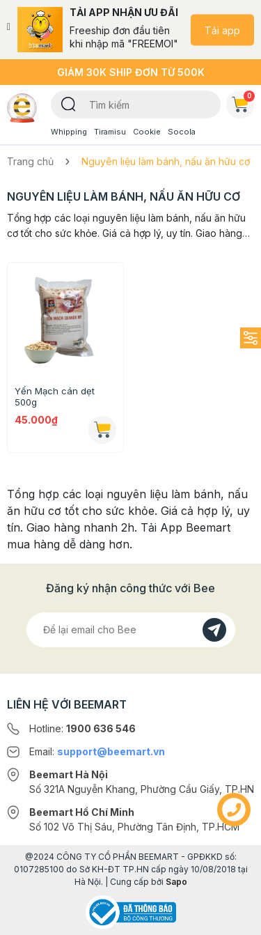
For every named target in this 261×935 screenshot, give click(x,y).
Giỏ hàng (243, 102)
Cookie (147, 132)
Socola (182, 132)
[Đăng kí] (214, 629)
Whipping (69, 132)
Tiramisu (110, 132)
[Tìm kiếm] (68, 103)
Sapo (176, 881)
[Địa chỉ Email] (130, 629)
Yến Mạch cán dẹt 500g (55, 396)
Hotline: (82, 728)
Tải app (222, 30)
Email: (97, 751)
